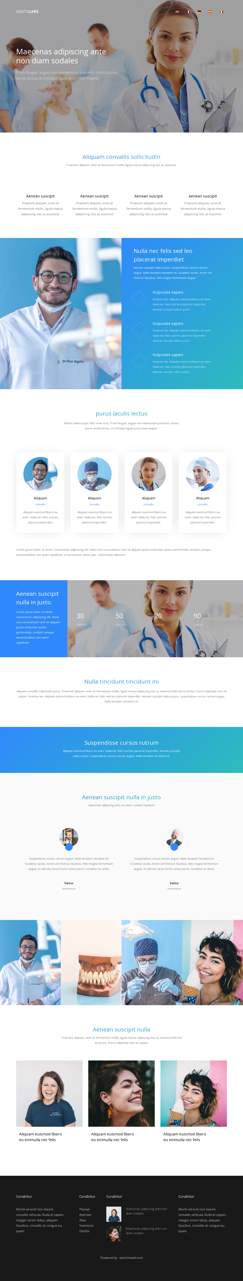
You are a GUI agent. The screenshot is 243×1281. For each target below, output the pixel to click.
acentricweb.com (131, 1257)
